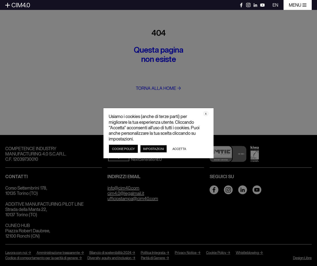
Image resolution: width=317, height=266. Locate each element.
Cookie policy (123, 148)
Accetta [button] (179, 148)
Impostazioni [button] (153, 148)
